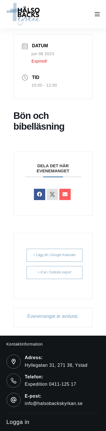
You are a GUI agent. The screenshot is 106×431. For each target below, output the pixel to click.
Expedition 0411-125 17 (50, 384)
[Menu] (97, 14)
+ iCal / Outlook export (54, 272)
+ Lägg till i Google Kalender (54, 255)
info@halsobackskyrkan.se (54, 403)
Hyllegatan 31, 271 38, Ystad (56, 365)
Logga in (18, 422)
